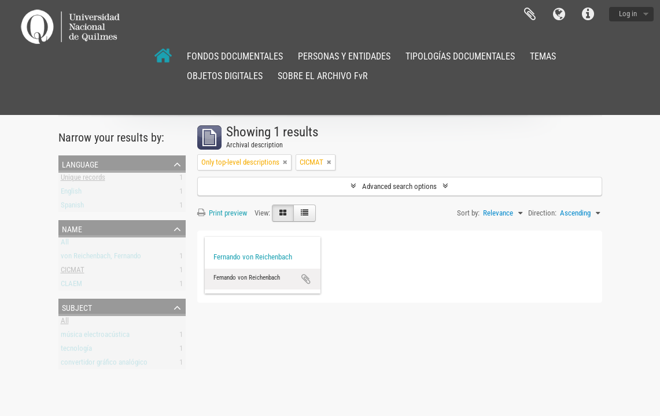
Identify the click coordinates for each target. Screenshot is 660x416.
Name (72, 228)
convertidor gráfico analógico (104, 364)
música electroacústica (95, 336)
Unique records (83, 179)
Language (558, 14)
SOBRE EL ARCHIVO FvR (323, 75)
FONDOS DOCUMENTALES (235, 56)
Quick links (587, 14)
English (71, 193)
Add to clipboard (306, 279)
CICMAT (72, 272)
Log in (628, 13)
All (65, 244)
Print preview (222, 213)
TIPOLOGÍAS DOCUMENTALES (460, 56)
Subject (77, 307)
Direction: (542, 213)
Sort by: (468, 213)
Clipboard (529, 14)
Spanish (72, 207)
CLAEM (71, 285)
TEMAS (543, 56)
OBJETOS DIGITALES (225, 75)
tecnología (76, 350)
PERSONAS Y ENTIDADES (344, 56)
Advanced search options (399, 186)
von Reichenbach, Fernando (101, 258)
